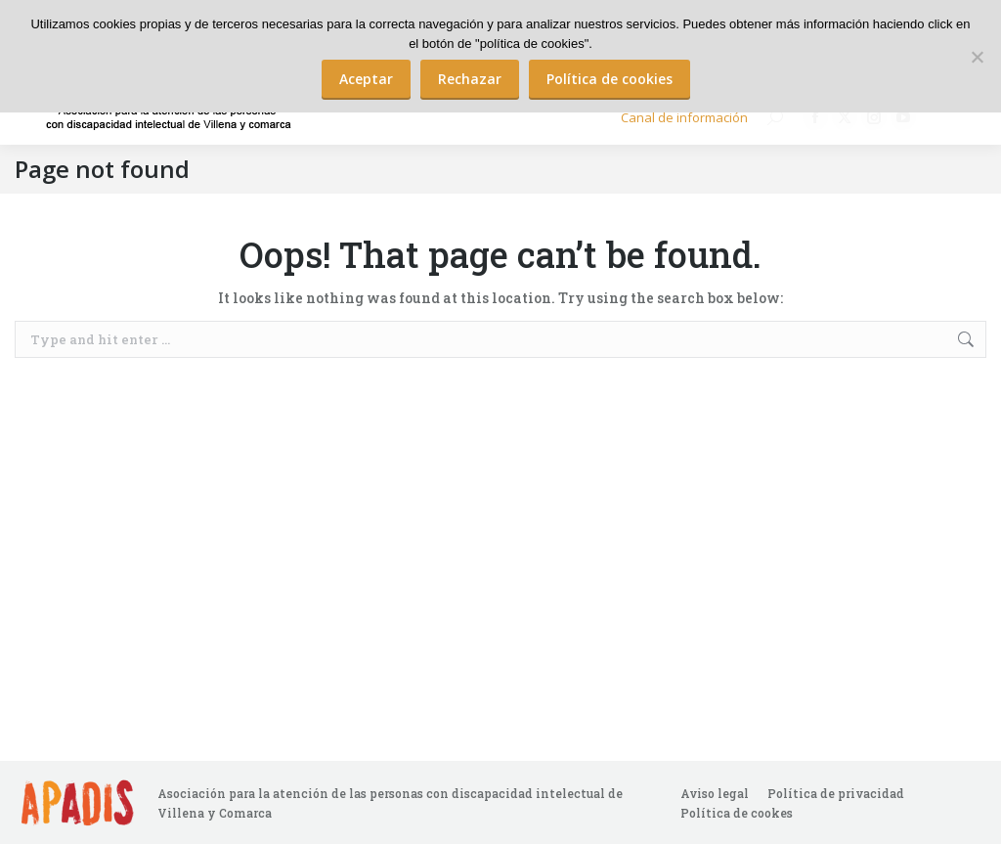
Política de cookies (609, 78)
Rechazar (469, 78)
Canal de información (684, 117)
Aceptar (366, 78)
